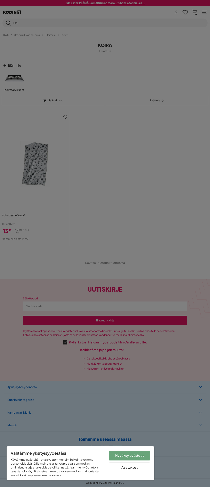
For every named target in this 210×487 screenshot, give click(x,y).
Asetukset (129, 467)
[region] (80, 463)
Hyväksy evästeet (129, 455)
